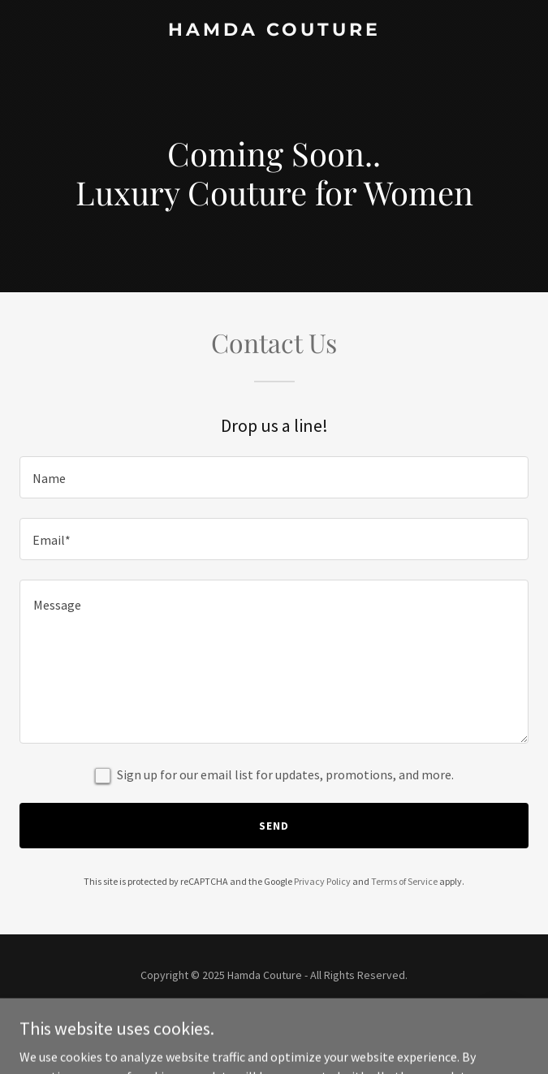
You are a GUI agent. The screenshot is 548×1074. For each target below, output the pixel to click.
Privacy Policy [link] (322, 881)
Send (274, 825)
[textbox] (274, 477)
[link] (274, 31)
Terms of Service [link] (404, 881)
